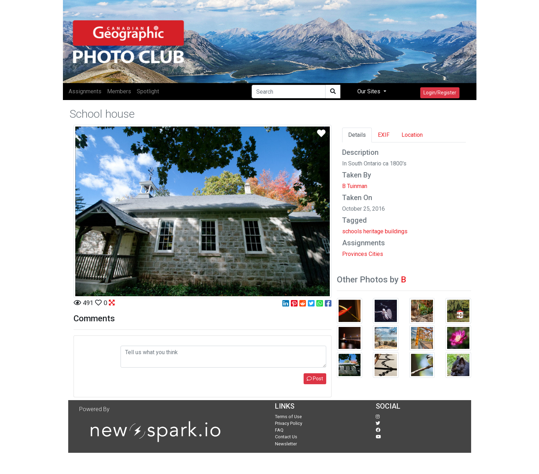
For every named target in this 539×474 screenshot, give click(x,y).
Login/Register (439, 92)
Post (315, 378)
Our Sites (369, 91)
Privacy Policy (288, 423)
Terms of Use (288, 416)
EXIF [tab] (383, 134)
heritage (373, 231)
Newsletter (286, 443)
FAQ (279, 430)
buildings (396, 231)
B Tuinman (354, 186)
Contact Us (286, 436)
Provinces (354, 254)
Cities (376, 254)
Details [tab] (357, 134)
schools (352, 231)
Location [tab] (412, 134)
